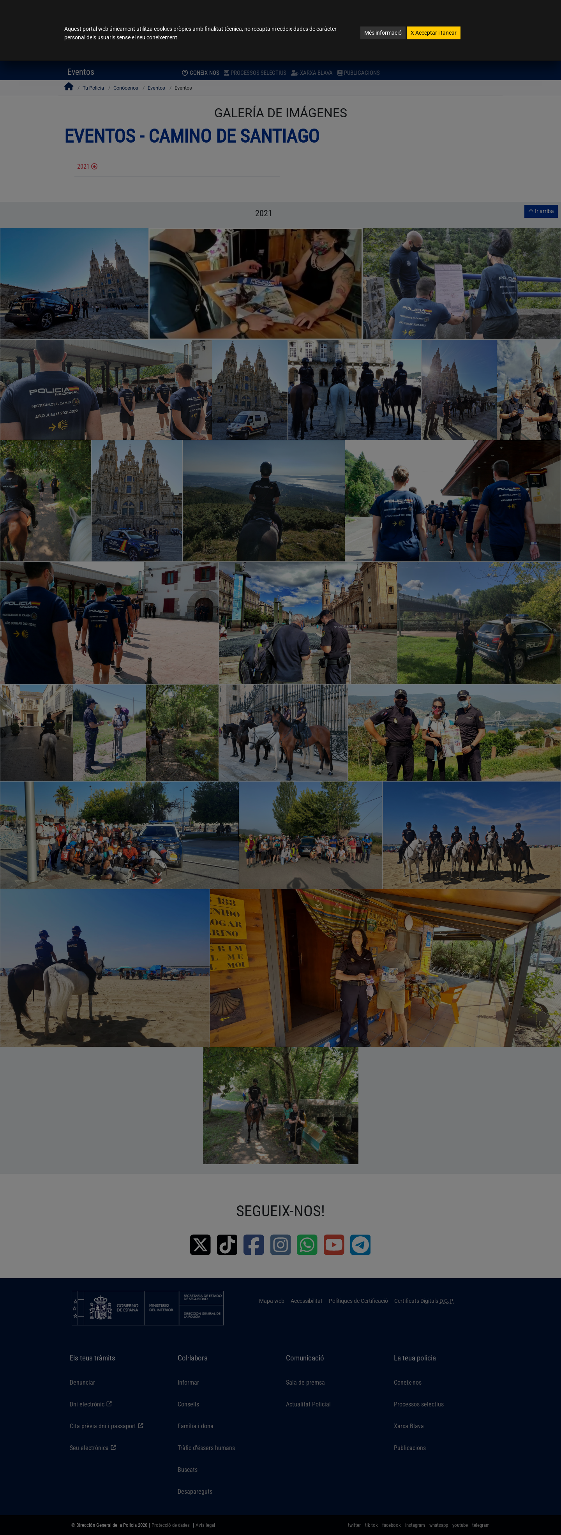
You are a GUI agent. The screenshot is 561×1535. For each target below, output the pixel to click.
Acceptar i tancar (434, 33)
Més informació (383, 33)
